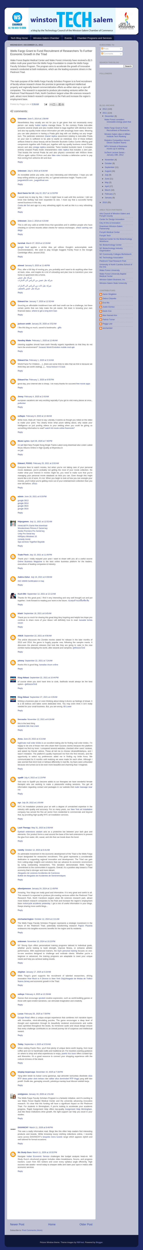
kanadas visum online (48, 665)
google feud (24, 247)
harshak (21, 243)
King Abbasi (23, 678)
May (107, 182)
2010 (104, 202)
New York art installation (81, 809)
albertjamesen (24, 889)
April (107, 186)
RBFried (80, 1242)
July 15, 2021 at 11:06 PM (41, 555)
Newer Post (17, 1224)
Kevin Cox (107, 311)
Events (68, 38)
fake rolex (56, 155)
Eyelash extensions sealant (30, 832)
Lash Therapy (24, 828)
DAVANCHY (23, 1127)
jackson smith (24, 324)
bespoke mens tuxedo (52, 1137)
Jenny (20, 396)
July (107, 175)
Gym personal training (67, 951)
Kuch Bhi (22, 594)
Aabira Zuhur (24, 577)
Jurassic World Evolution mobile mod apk (57, 347)
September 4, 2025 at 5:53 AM (37, 1044)
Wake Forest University (109, 270)
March (108, 190)
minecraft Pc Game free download (32, 526)
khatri (20, 613)
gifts (59, 328)
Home (51, 1224)
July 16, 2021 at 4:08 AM (41, 577)
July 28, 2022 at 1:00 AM (32, 803)
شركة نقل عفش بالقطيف (29, 289)
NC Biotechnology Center (110, 245)
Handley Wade (24, 340)
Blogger (99, 1242)
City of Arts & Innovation (109, 223)
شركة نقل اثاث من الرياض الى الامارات (34, 286)
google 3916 (23, 509)
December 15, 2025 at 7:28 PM (49, 1072)
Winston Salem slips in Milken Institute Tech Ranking (117, 135)
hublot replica (41, 125)
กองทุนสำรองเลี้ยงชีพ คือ (78, 601)
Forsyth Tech (105, 236)
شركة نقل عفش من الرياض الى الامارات (35, 280)
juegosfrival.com (41, 180)
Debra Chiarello (109, 298)
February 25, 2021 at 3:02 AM (46, 463)
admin (20, 496)
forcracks (22, 719)
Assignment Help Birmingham (78, 1109)
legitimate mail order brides (29, 743)
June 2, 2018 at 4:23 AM (38, 221)
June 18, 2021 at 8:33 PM (35, 496)
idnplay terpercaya (26, 1072)
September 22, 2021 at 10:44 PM (44, 678)
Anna (20, 739)
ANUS (20, 636)
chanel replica (51, 136)
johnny (21, 661)
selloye (21, 994)
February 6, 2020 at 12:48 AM (39, 416)
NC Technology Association (111, 258)
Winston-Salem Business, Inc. (112, 280)
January (108, 198)
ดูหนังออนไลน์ (79, 648)
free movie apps (83, 384)
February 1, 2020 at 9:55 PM (41, 380)
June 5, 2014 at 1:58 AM (38, 119)
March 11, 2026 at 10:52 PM (45, 1152)
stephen (21, 972)
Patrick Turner (109, 320)
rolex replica (63, 150)
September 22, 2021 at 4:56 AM (38, 636)
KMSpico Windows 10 (27, 536)
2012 (104, 109)
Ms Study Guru (25, 1152)
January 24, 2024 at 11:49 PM (45, 889)
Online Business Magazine (30, 561)
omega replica (39, 147)
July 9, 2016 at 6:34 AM (38, 171)
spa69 (20, 778)
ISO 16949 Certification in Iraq (31, 581)
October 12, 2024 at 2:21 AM (47, 919)
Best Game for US (26, 193)
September (110, 167)
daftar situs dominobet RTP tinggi (64, 1079)
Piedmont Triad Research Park (112, 261)
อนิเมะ (34, 484)
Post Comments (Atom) (32, 1230)
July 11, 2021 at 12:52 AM (41, 522)
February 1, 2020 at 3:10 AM (41, 360)
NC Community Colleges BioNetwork (115, 254)
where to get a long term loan (44, 311)
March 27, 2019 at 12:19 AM (38, 243)
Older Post (86, 1224)
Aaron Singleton (110, 294)
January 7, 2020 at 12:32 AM (41, 301)
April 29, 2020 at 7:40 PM (41, 441)
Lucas (20, 1014)
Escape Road (24, 1018)
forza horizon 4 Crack (55, 367)
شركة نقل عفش (25, 278)
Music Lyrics (24, 441)
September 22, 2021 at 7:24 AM (38, 661)
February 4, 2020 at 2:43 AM (36, 396)
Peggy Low (107, 324)
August (108, 171)
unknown (22, 941)
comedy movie (24, 539)
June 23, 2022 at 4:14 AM (34, 739)
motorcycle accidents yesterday (36, 903)
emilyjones (23, 1094)
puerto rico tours (69, 1053)
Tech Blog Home (19, 38)
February (109, 194)
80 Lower (67, 706)
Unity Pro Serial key (26, 534)
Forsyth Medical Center (109, 232)
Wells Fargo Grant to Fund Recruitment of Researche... (117, 129)
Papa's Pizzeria (85, 926)
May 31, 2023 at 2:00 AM (42, 828)
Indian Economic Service (38, 1156)
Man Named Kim (110, 315)
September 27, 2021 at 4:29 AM (43, 697)
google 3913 (23, 500)
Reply (20, 162)
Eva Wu (106, 303)
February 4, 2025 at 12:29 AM (38, 994)
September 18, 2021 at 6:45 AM (37, 613)
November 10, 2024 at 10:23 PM (41, 941)
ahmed (21, 265)
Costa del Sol (24, 205)
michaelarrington (26, 919)
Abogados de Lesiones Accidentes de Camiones (39, 873)
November (110, 160)
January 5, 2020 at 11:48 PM (37, 265)
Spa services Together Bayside (31, 542)
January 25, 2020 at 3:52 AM (44, 324)
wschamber (108, 328)
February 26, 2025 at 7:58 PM (37, 1014)
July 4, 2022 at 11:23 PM (35, 778)
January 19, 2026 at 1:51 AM (41, 1094)
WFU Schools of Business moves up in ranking (115, 147)
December (110, 116)
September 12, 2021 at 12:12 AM (41, 594)
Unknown (22, 119)
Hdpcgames (23, 522)
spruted (42, 998)
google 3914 (23, 503)
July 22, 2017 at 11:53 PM (46, 193)
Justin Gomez (109, 307)
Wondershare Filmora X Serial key (33, 528)
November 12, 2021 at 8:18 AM (41, 719)
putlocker (22, 403)
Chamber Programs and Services (94, 38)
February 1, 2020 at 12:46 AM (45, 340)
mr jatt (20, 445)
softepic (21, 416)
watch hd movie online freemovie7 (60, 428)
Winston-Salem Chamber (46, 38)
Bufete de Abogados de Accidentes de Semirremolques (42, 876)
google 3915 (23, 506)
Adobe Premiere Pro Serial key (31, 531)
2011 (104, 113)
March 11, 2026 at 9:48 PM (41, 1127)
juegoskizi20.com (25, 180)
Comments (107, 54)
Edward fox (23, 301)
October (108, 163)
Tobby (20, 1044)
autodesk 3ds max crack (28, 726)
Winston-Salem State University (113, 283)
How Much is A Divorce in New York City (46, 979)
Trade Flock (23, 555)
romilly (21, 850)
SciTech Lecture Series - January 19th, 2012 (115, 154)
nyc (19, 803)
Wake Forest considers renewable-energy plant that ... (117, 122)
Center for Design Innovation (111, 219)
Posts (104, 49)
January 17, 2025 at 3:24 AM (38, 972)
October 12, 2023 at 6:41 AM (37, 850)
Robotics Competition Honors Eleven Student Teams (117, 141)
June (107, 179)
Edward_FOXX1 (25, 463)
